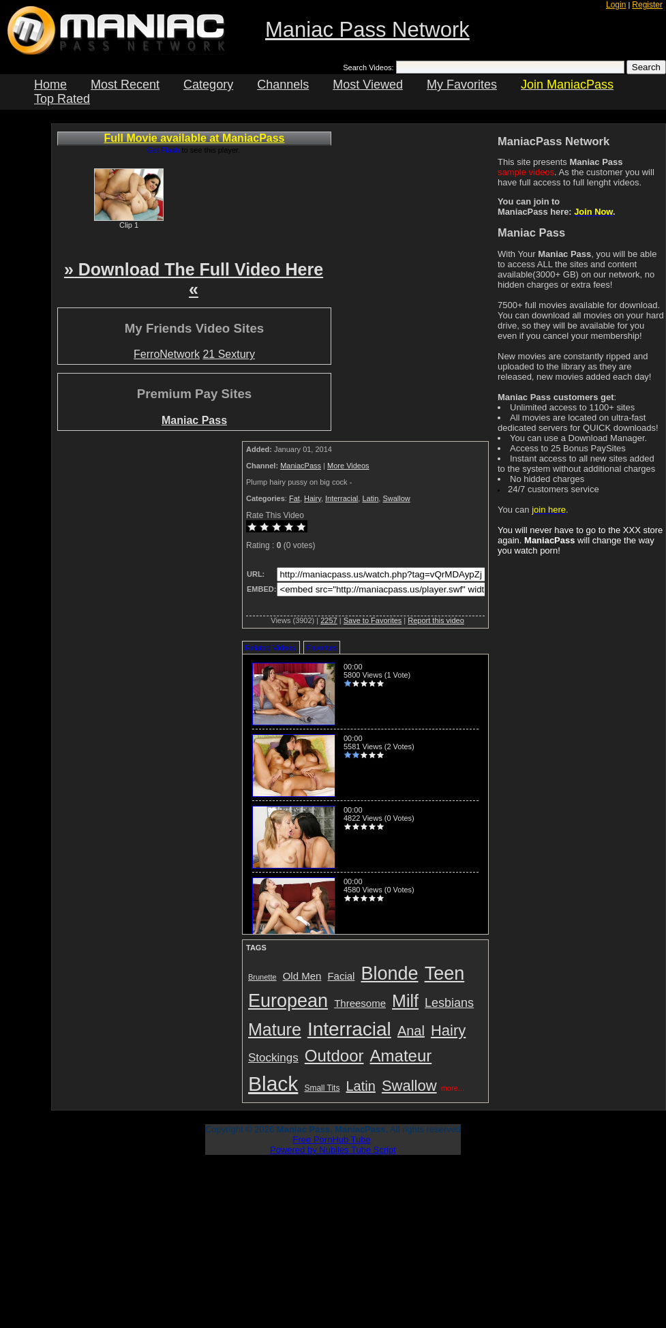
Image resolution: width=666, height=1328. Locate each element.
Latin (370, 498)
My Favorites (462, 84)
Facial (340, 976)
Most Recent (125, 84)
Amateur (401, 1055)
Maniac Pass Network (367, 30)
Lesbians (449, 1003)
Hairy (312, 498)
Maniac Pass (194, 420)
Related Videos (270, 648)
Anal (411, 1030)
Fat (294, 498)
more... (452, 1088)
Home (50, 84)
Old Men (302, 976)
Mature (274, 1029)
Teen (445, 973)
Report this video (436, 620)
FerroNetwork (167, 354)
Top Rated (62, 99)
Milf (405, 1000)
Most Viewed (368, 84)
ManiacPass (300, 466)
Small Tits (321, 1088)
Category (208, 84)
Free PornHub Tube (332, 1139)
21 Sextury (228, 354)
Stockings (273, 1057)
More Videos (348, 466)
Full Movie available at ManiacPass (194, 138)
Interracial (341, 498)
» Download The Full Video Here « (193, 279)
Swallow (396, 498)
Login (616, 5)
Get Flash (163, 150)
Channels (283, 84)
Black (273, 1083)
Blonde (390, 973)
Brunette (262, 977)
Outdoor (334, 1055)
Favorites (321, 648)
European (288, 1001)
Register (647, 5)
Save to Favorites (373, 620)
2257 (328, 620)
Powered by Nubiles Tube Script (333, 1150)
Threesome (360, 1003)
